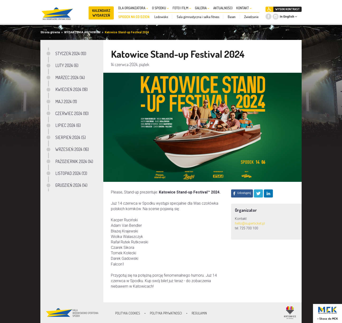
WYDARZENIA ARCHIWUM (82, 32)
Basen (232, 17)
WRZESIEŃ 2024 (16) (72, 149)
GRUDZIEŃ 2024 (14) (71, 185)
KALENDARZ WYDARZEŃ (101, 13)
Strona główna (50, 32)
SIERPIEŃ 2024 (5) (70, 137)
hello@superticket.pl (250, 223)
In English (287, 16)
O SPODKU (160, 8)
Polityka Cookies (127, 313)
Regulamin (199, 313)
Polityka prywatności (166, 313)
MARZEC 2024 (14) (70, 77)
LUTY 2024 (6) (66, 65)
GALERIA (202, 8)
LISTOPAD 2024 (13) (71, 173)
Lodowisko (161, 17)
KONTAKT (244, 8)
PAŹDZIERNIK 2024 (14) (74, 161)
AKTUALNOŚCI (223, 8)
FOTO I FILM (182, 8)
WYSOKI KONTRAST (287, 9)
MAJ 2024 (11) (66, 101)
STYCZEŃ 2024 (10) (70, 53)
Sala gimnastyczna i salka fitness (198, 17)
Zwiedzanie (251, 17)
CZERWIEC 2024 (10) (72, 113)
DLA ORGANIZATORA (133, 8)
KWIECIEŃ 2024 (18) (71, 89)
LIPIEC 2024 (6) (68, 125)
